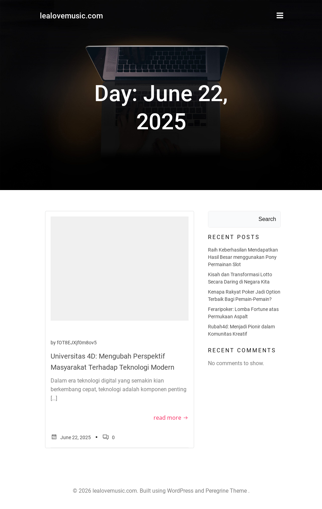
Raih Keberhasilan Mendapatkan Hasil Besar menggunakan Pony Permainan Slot (243, 257)
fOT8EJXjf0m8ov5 (77, 342)
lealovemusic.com (71, 15)
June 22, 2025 (71, 437)
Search (267, 219)
